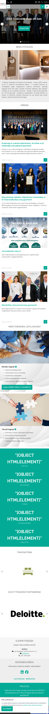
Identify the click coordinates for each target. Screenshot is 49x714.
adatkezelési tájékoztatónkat (32, 705)
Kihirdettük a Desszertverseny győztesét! (19, 305)
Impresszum (30, 679)
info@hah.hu (25, 653)
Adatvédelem (19, 679)
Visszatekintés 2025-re (11, 251)
